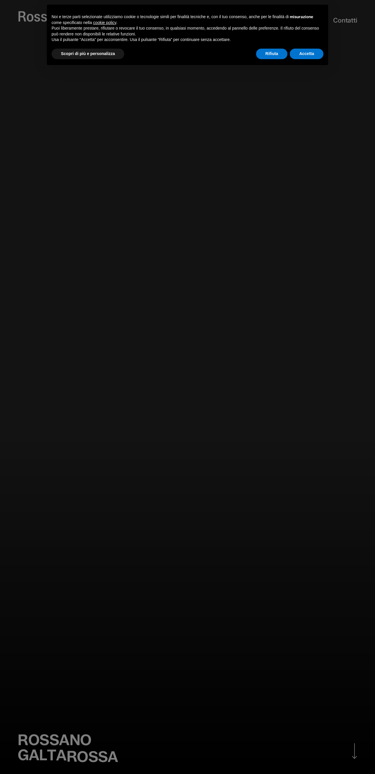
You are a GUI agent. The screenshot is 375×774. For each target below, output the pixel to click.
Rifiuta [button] (271, 53)
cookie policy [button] (104, 22)
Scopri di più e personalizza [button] (88, 53)
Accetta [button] (306, 53)
